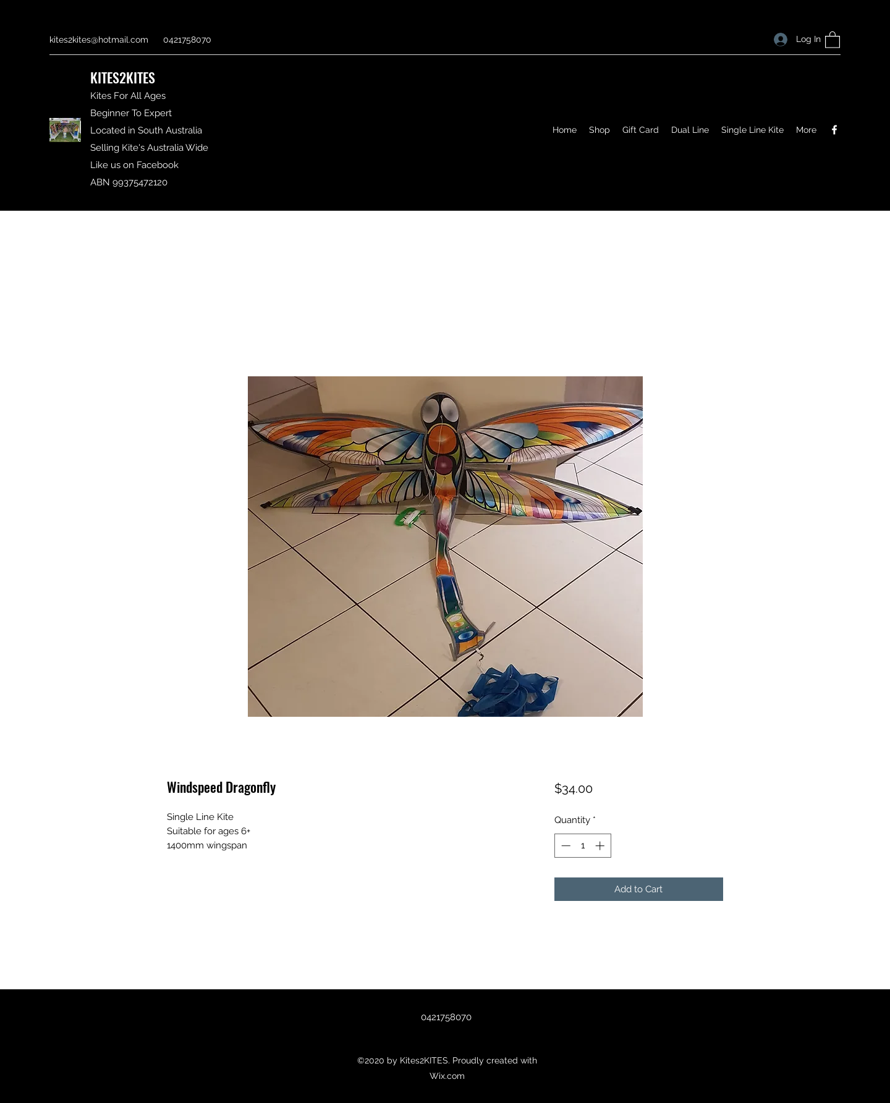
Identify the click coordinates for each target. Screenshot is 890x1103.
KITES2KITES (122, 77)
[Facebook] (834, 130)
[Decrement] (564, 845)
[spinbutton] (582, 845)
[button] (832, 39)
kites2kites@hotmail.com (98, 39)
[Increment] (601, 845)
